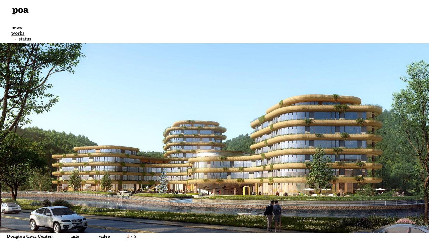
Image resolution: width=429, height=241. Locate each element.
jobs (15, 78)
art (14, 61)
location (27, 45)
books (17, 67)
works (17, 33)
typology (28, 51)
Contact (19, 84)
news (16, 28)
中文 (15, 101)
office (17, 72)
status (25, 39)
